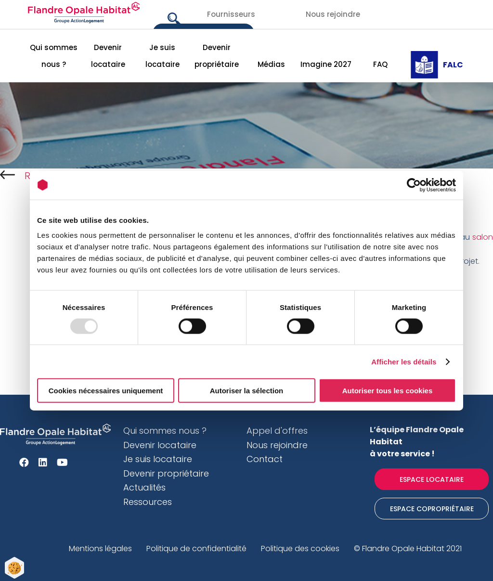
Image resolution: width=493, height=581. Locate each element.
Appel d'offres (277, 431)
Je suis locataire (162, 55)
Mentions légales (100, 548)
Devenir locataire (108, 55)
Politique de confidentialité (196, 548)
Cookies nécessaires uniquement (106, 391)
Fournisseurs (231, 14)
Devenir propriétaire (217, 55)
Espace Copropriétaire (432, 509)
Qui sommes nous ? (54, 55)
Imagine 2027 (325, 64)
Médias (271, 64)
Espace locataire (432, 479)
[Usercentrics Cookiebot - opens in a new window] (414, 185)
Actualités (144, 487)
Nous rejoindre (333, 14)
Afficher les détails (403, 361)
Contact (264, 459)
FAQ (380, 64)
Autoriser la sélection (247, 391)
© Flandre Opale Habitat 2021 (408, 548)
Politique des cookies (300, 548)
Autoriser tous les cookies (387, 391)
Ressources (147, 502)
